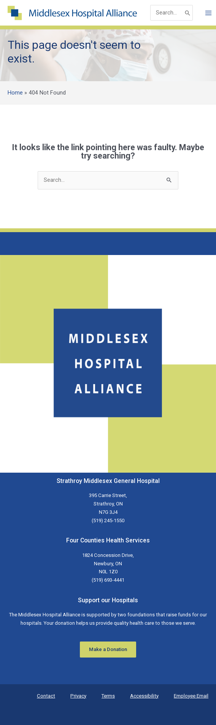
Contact (46, 696)
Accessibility (144, 696)
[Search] (187, 12)
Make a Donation (108, 649)
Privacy (78, 696)
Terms (108, 696)
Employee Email (191, 696)
